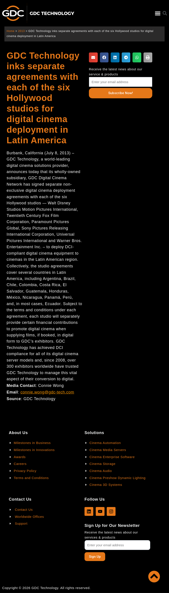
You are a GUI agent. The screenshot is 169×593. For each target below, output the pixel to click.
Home (11, 31)
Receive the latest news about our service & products (115, 71)
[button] (157, 13)
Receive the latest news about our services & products (111, 535)
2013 (21, 31)
